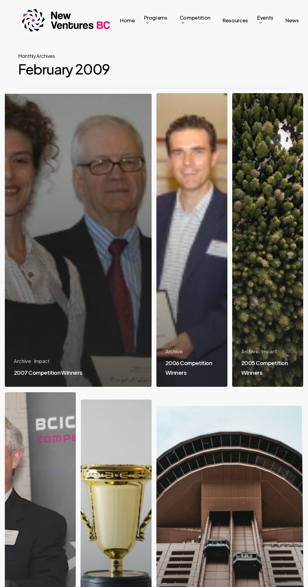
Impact (42, 361)
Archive (22, 361)
